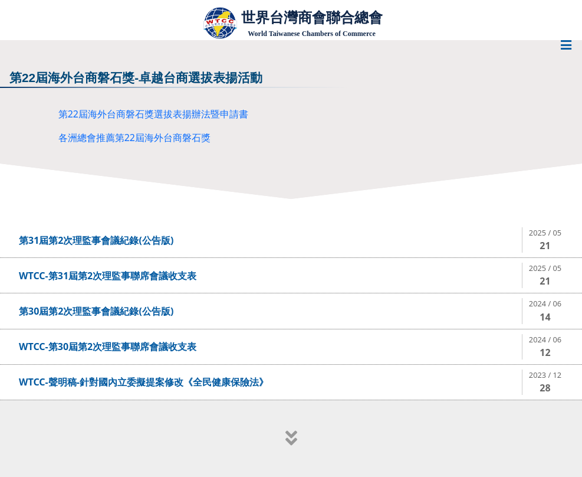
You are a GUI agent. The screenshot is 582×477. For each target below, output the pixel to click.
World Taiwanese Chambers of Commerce (311, 34)
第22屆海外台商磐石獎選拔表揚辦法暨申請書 (153, 113)
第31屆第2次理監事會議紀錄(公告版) (96, 240)
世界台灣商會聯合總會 (312, 17)
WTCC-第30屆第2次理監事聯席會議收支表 (107, 346)
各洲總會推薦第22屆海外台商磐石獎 (134, 137)
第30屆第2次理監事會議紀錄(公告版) (96, 311)
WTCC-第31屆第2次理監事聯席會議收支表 (107, 275)
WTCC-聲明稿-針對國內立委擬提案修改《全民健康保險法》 (143, 381)
